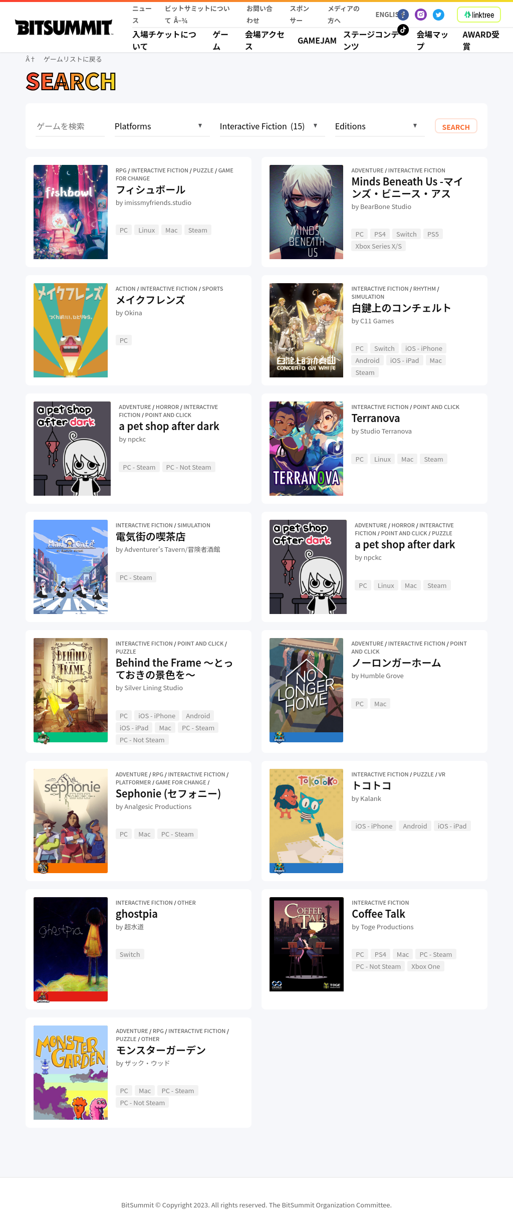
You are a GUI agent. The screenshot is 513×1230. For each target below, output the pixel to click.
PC (124, 230)
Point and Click (168, 415)
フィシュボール (151, 189)
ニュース (142, 14)
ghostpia (137, 913)
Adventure (367, 170)
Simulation (367, 296)
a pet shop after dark (169, 426)
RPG (121, 170)
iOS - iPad (404, 360)
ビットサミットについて (197, 14)
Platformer (133, 782)
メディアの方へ (344, 14)
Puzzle (203, 170)
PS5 (433, 234)
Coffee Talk (378, 913)
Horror (167, 406)
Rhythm (424, 288)
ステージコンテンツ (371, 40)
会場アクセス (265, 40)
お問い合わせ (259, 14)
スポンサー (299, 14)
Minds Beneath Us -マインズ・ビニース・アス (407, 187)
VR (441, 774)
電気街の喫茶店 (151, 536)
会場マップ (432, 40)
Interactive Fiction (159, 170)
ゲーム (220, 40)
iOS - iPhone (423, 348)
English (387, 14)
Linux (146, 230)
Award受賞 (481, 40)
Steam (197, 230)
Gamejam (314, 40)
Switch (406, 234)
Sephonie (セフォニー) (168, 793)
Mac (171, 230)
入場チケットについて (164, 40)
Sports (212, 288)
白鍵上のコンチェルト (401, 307)
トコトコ (371, 785)
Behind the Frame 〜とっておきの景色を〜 (174, 668)
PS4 (380, 234)
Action (126, 288)
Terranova (375, 418)
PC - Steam (139, 467)
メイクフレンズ (150, 299)
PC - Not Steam (188, 467)
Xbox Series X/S (378, 246)
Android (367, 360)
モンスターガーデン (161, 1050)
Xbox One (425, 966)
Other (186, 902)
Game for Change (180, 782)
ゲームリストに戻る (73, 59)
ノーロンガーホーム (396, 662)
